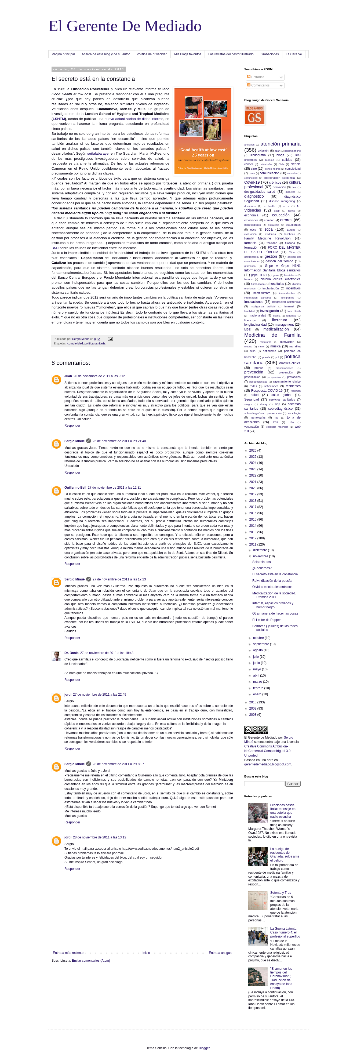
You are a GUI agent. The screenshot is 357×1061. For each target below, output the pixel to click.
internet (289, 306)
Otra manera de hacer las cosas (275, 613)
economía (251, 215)
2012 (253, 538)
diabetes (290, 191)
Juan (68, 376)
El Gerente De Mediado (125, 26)
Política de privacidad (152, 54)
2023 (253, 469)
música (275, 346)
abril (256, 675)
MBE (247, 329)
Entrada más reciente (68, 953)
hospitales (276, 284)
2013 (253, 532)
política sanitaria (95, 343)
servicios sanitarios (282, 399)
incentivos (293, 288)
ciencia (296, 164)
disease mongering (282, 201)
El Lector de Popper (266, 620)
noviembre (261, 556)
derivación (279, 187)
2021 (253, 482)
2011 (253, 544)
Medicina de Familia (272, 335)
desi (294, 187)
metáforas (265, 341)
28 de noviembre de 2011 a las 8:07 (118, 764)
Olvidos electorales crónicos (272, 587)
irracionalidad (257, 315)
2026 (253, 450)
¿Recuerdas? (262, 568)
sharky (263, 404)
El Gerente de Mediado (260, 737)
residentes (293, 386)
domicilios (250, 206)
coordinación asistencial (280, 177)
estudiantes (293, 224)
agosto (258, 650)
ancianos (249, 144)
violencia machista (277, 426)
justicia (276, 315)
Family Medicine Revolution (267, 238)
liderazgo (250, 320)
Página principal (63, 54)
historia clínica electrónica (280, 279)
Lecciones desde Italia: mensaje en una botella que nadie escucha (283, 811)
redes (253, 386)
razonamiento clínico (287, 381)
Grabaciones (270, 54)
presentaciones (284, 367)
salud (254, 395)
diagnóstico (254, 196)
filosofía (290, 243)
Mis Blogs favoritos (187, 54)
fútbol (292, 252)
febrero (258, 688)
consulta (292, 173)
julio (256, 657)
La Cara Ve (294, 54)
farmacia (250, 243)
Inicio (146, 953)
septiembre (261, 644)
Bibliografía (258, 155)
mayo (257, 669)
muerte (248, 346)
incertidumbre (261, 293)
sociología (294, 413)
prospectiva (274, 377)
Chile (282, 164)
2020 (253, 488)
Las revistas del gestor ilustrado (231, 54)
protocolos (294, 377)
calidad (287, 160)
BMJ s (56, 248)
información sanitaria (257, 297)
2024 (253, 463)
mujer (261, 346)
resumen (296, 390)
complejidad (75, 343)
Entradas (255, 77)
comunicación (269, 173)
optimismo (269, 351)
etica (253, 229)
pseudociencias (258, 381)
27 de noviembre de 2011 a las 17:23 (119, 579)
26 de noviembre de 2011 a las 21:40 (119, 441)
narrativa (295, 346)
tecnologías (258, 417)
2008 (253, 715)
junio (257, 663)
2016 (253, 513)
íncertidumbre (287, 293)
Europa (291, 229)
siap (277, 404)
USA (291, 422)
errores (286, 220)
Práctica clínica (290, 363)
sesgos (248, 404)
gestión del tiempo (279, 261)
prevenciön (286, 372)
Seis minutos (261, 562)
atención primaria (280, 144)
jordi (67, 694)
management (284, 324)
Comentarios (258, 85)
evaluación (250, 233)
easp (277, 210)
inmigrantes (287, 297)
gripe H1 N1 (259, 275)
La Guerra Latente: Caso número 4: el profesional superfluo (285, 932)
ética (268, 229)
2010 (253, 702)
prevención (253, 372)
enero (257, 694)
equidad (269, 220)
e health (269, 206)
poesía (266, 357)
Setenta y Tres (280, 893)
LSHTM (59, 119)
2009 (253, 708)
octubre (259, 638)
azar (277, 150)
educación (281, 215)
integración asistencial (286, 301)
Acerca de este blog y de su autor (106, 54)
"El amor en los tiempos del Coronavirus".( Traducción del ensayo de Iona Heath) (281, 978)
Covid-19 (252, 182)
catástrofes (266, 164)
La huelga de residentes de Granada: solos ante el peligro (284, 854)
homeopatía (258, 283)
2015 (253, 519)
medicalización (276, 329)
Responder (72, 425)
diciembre (260, 550)
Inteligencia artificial (263, 306)
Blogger (204, 1048)
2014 (253, 526)
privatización (252, 377)
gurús (276, 275)
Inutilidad (249, 311)
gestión (271, 256)
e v (286, 206)
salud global (281, 395)
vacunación (251, 426)
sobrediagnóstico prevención (263, 413)
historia (248, 279)
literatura (279, 320)
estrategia (273, 224)
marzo (258, 682)
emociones (251, 220)
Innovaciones (253, 302)
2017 (253, 507)
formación (251, 247)
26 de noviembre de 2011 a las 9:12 (99, 376)
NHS (252, 351)
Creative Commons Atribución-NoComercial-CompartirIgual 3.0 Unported (267, 750)
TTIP (275, 422)
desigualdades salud (259, 192)
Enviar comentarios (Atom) (91, 960)
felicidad (272, 243)
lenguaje (291, 315)
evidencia (270, 233)
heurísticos (290, 275)
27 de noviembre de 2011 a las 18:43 (106, 653)
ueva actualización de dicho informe (135, 119)
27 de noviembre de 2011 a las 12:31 (114, 487)
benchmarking (293, 150)
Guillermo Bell (75, 487)
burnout (269, 159)
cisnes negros (272, 168)
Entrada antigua (220, 953)
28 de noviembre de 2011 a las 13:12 (99, 837)
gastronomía (251, 256)
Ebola (291, 210)
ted (276, 417)
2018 (253, 501)
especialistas (252, 224)
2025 (253, 457)
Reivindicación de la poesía (272, 581)
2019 (253, 494)
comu (252, 173)
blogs (280, 155)
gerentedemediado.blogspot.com (267, 764)
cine (254, 168)
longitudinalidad (255, 324)
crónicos (275, 182)
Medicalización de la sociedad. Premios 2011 (274, 595)
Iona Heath (294, 311)
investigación (269, 311)
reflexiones (271, 386)
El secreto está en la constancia (275, 574)
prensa (258, 367)
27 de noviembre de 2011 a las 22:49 (99, 694)
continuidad (250, 177)
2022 (253, 475)
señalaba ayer (98, 153)
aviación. (263, 150)
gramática (250, 265)
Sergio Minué (74, 441)
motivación (287, 341)
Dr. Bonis (71, 653)
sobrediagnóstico (280, 408)
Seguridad (251, 399)
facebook (289, 233)
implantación (271, 288)
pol (277, 357)
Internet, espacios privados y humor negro (272, 605)
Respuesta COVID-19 (267, 391)
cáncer (248, 164)
